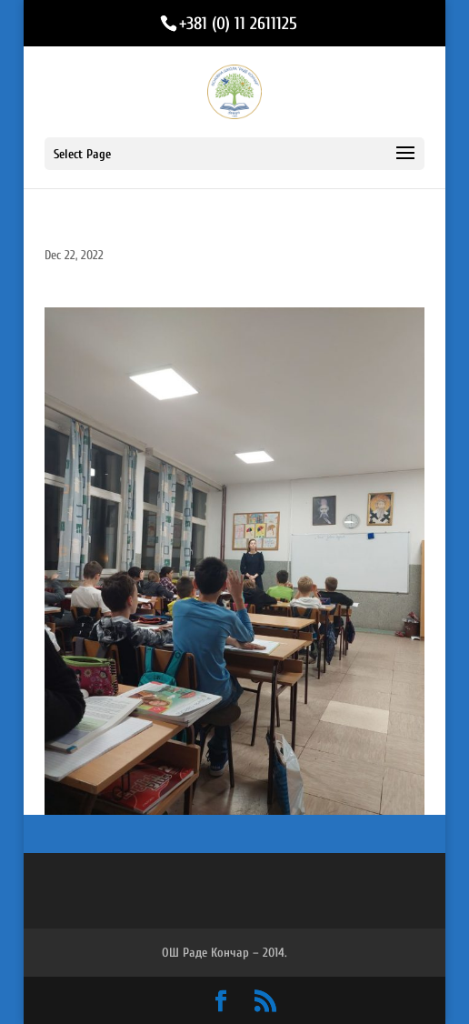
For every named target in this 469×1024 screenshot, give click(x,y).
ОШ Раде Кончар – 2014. (224, 952)
